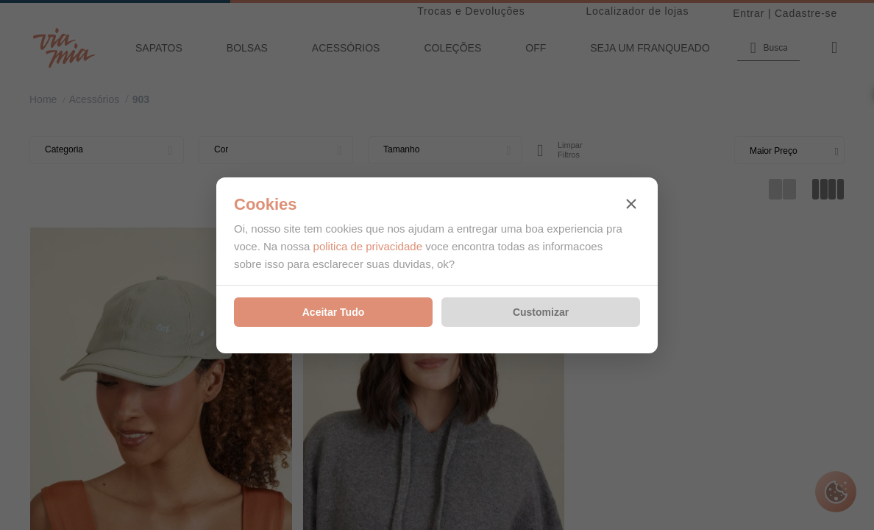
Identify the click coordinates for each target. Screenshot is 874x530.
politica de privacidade (367, 246)
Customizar (541, 312)
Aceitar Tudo (333, 312)
